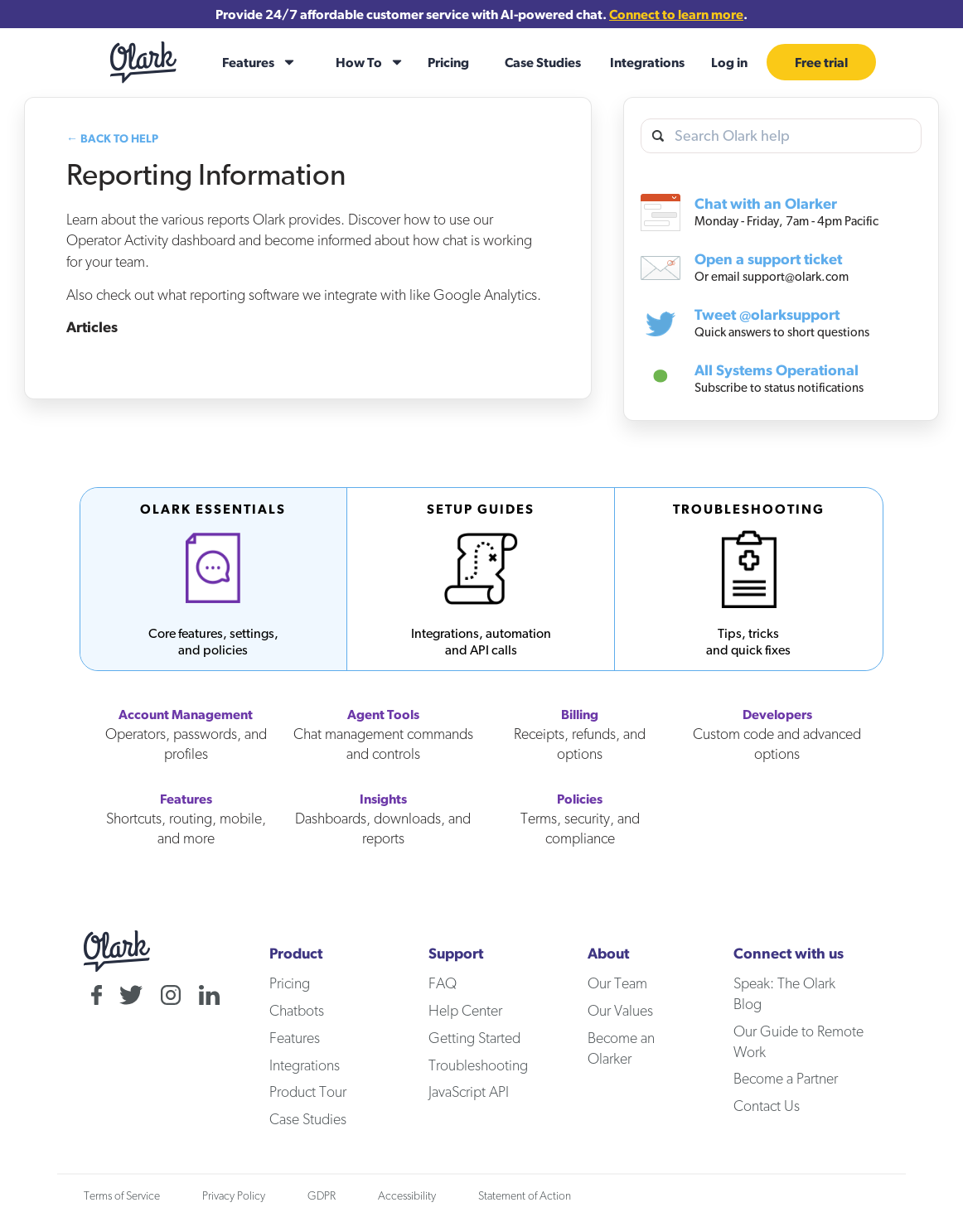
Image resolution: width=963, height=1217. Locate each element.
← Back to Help (112, 138)
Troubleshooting (478, 1065)
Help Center (465, 1010)
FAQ (442, 983)
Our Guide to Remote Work (798, 1041)
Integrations (647, 62)
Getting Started (474, 1037)
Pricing (448, 62)
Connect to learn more (676, 14)
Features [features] (248, 62)
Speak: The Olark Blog (784, 993)
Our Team (617, 983)
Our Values (620, 1010)
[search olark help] (781, 136)
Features (294, 1037)
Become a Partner (785, 1078)
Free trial (821, 62)
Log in (729, 62)
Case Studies (543, 62)
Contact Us (766, 1105)
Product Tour (307, 1091)
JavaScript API (468, 1091)
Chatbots (296, 1010)
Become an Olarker (621, 1048)
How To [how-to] (359, 62)
